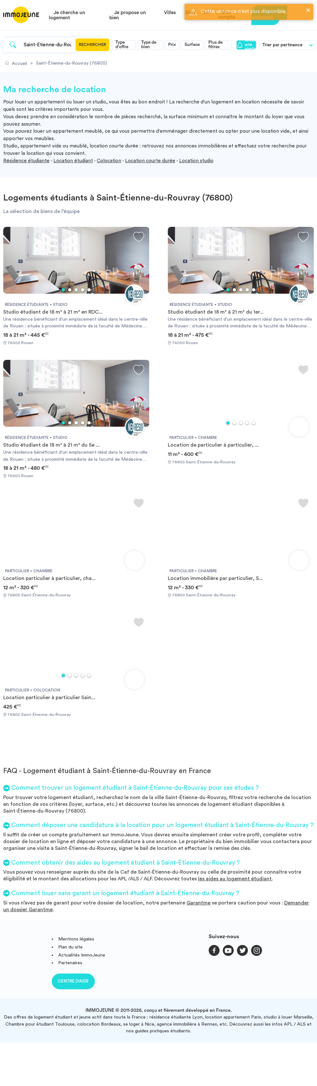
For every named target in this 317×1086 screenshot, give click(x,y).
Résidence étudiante (26, 160)
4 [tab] (82, 289)
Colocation (109, 160)
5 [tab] (89, 289)
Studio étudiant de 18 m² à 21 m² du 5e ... (51, 445)
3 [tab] (76, 289)
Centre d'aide (73, 981)
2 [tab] (69, 289)
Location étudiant (73, 160)
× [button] (308, 10)
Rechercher (92, 45)
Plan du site (70, 947)
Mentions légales (76, 939)
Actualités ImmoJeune (81, 955)
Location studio (196, 160)
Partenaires (70, 962)
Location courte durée (150, 160)
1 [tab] (63, 289)
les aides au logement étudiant (235, 878)
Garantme (198, 902)
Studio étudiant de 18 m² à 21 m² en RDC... (53, 312)
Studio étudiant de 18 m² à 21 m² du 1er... (216, 312)
